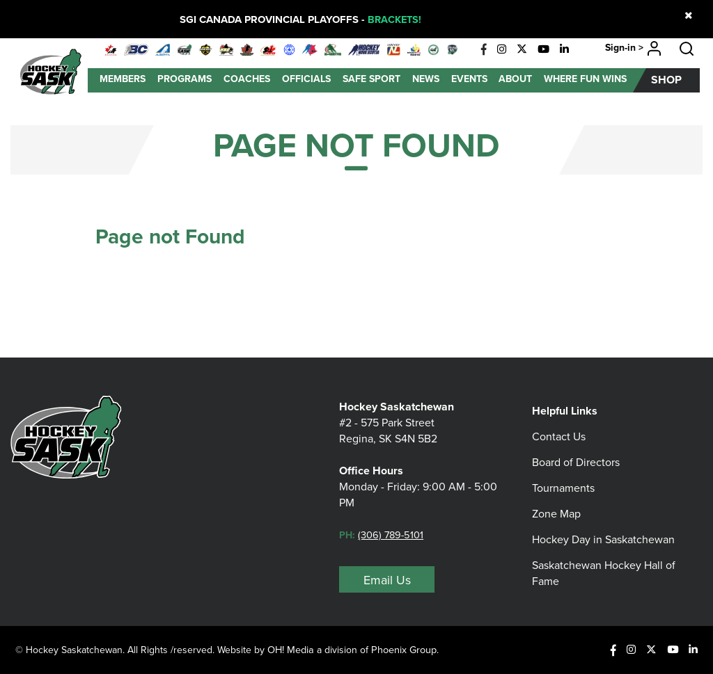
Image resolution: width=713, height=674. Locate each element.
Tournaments (563, 480)
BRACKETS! (394, 19)
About (515, 79)
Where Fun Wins (585, 79)
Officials (306, 79)
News (425, 79)
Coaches (247, 79)
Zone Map (556, 506)
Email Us (387, 580)
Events (469, 79)
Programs (184, 79)
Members (123, 79)
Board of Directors (576, 455)
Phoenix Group (407, 649)
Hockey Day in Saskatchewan (603, 532)
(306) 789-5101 (391, 535)
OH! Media (291, 649)
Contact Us (559, 429)
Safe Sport (371, 79)
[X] (522, 49)
